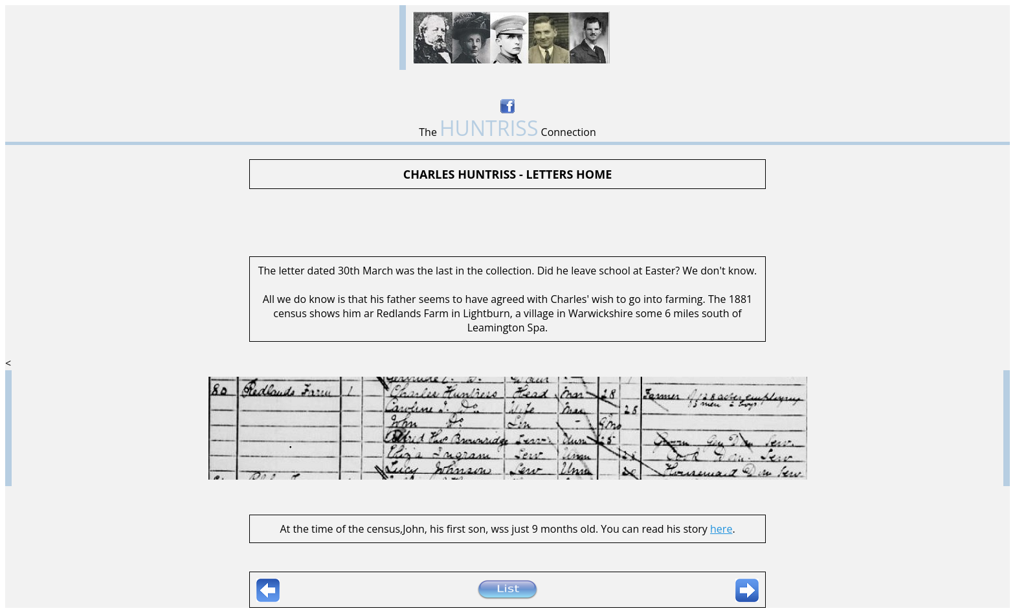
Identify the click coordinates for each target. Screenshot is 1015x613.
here (721, 529)
